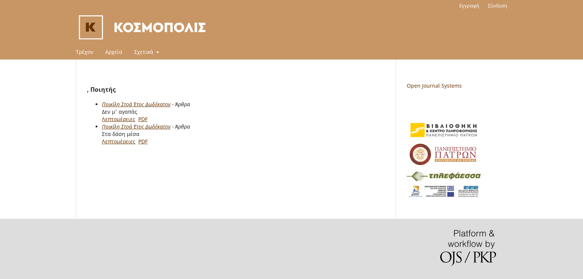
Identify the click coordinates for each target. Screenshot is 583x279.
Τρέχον (84, 51)
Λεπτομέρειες (118, 119)
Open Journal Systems (434, 85)
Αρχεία (113, 51)
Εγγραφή (469, 5)
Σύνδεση (497, 5)
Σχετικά (144, 51)
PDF (143, 119)
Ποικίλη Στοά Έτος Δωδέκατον (136, 104)
